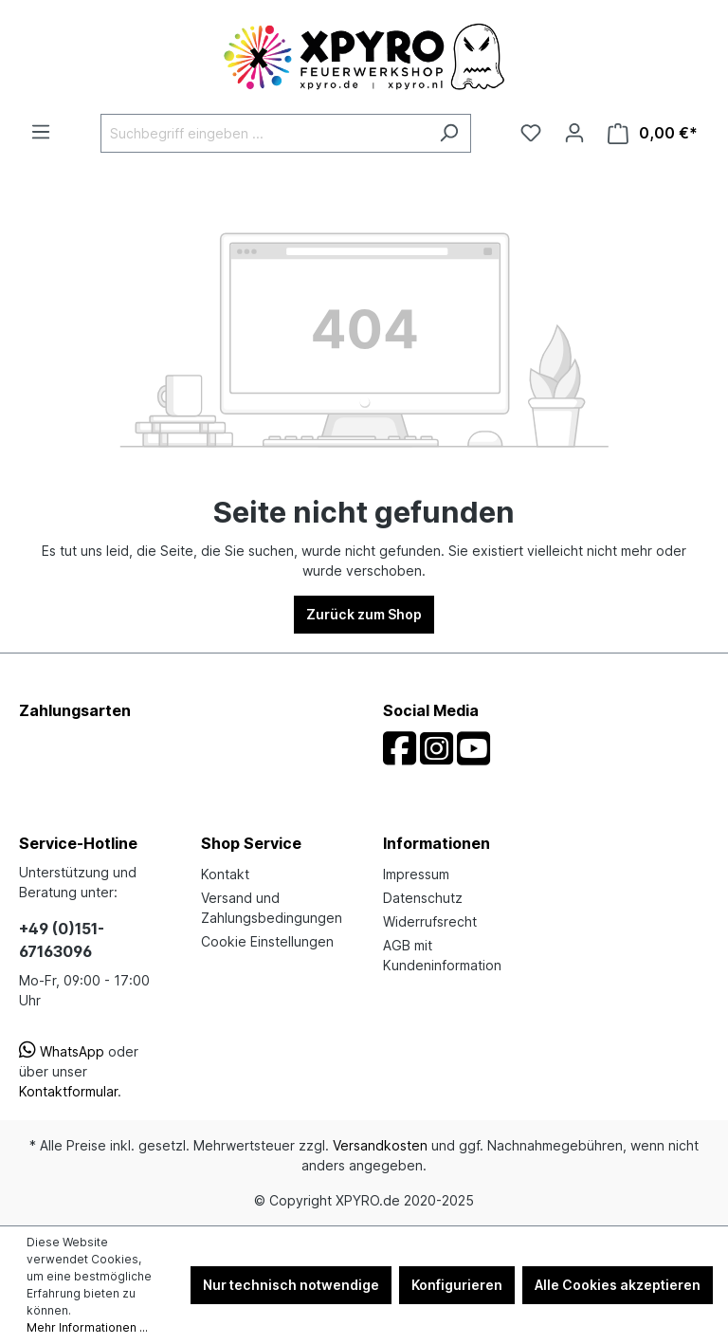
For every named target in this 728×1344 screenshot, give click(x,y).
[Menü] (41, 132)
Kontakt (225, 874)
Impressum (416, 874)
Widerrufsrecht (430, 921)
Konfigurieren (456, 1285)
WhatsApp (61, 1051)
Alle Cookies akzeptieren (618, 1285)
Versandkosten (380, 1145)
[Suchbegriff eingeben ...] (264, 133)
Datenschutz (423, 898)
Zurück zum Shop (364, 614)
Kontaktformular (68, 1091)
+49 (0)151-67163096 (61, 940)
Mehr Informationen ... (87, 1327)
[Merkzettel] (531, 133)
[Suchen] (449, 133)
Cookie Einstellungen (267, 941)
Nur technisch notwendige (291, 1285)
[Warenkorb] (652, 133)
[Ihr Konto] (574, 133)
